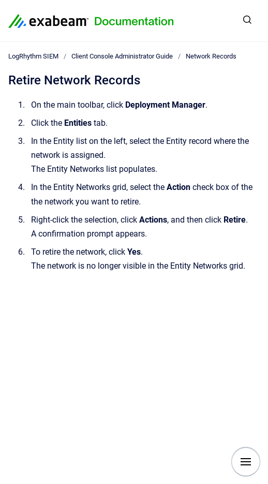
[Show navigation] (246, 462)
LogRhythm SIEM (33, 56)
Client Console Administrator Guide (122, 56)
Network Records (211, 56)
